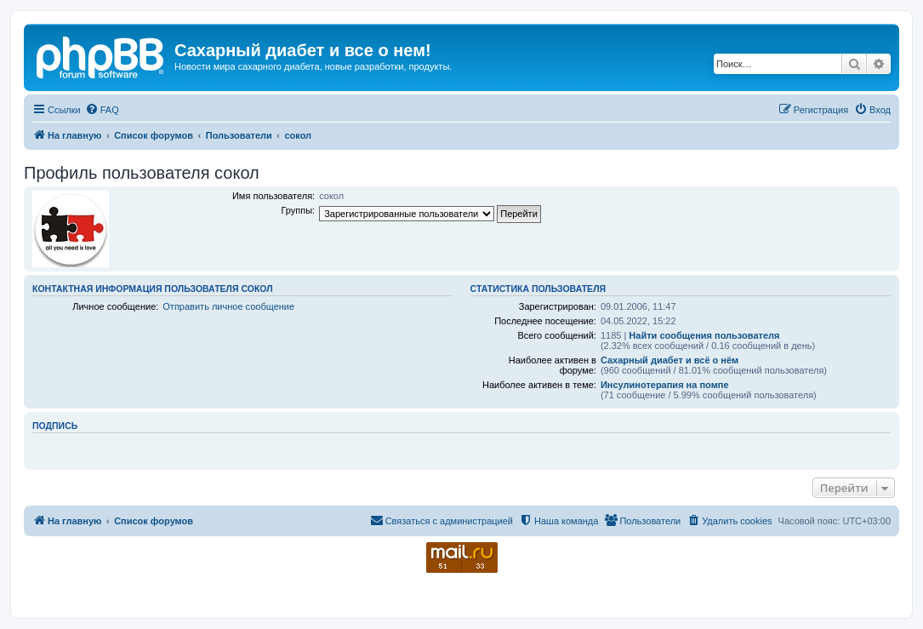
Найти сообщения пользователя (704, 335)
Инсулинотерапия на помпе (665, 385)
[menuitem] (102, 110)
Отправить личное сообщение (228, 306)
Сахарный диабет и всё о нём (669, 360)
